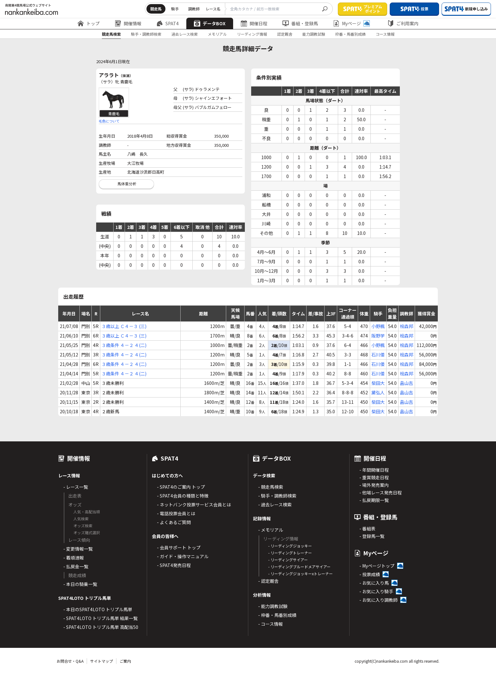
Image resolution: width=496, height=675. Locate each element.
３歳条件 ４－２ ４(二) (124, 345)
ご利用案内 (403, 23)
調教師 (194, 8)
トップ (89, 23)
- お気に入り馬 (374, 583)
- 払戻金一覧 (75, 566)
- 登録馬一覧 (371, 536)
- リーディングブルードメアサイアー (299, 566)
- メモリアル (270, 530)
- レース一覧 (75, 487)
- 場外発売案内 (374, 485)
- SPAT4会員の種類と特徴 (182, 496)
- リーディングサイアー (288, 559)
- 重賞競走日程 (374, 477)
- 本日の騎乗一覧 (80, 584)
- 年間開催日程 (374, 470)
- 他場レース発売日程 (380, 492)
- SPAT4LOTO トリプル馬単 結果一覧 (100, 618)
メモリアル (217, 34)
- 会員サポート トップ (179, 547)
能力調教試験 (313, 34)
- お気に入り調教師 (378, 600)
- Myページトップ (376, 566)
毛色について (109, 120)
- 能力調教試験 (273, 606)
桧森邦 (406, 326)
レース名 (213, 8)
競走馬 (156, 8)
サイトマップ (101, 661)
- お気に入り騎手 (376, 591)
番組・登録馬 (300, 23)
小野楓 (378, 326)
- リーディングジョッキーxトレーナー (300, 573)
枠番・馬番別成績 (350, 34)
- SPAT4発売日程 (174, 565)
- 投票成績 (369, 574)
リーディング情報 (252, 34)
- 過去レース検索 (275, 504)
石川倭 (378, 354)
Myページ (351, 23)
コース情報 (385, 34)
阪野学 (378, 335)
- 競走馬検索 (270, 487)
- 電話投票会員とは (176, 513)
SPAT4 (168, 23)
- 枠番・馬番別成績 (277, 615)
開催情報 (128, 23)
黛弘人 (378, 392)
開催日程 (254, 23)
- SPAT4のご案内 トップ (181, 487)
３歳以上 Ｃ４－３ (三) (124, 326)
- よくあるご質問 (174, 522)
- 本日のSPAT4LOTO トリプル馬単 (97, 609)
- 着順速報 (73, 557)
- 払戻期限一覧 (374, 500)
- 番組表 (367, 528)
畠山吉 (406, 383)
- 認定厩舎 (268, 581)
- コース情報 (270, 624)
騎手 (175, 8)
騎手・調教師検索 (146, 34)
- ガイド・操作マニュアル (182, 556)
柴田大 (378, 383)
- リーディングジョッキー (290, 545)
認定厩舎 (284, 34)
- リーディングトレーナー (290, 552)
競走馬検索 (111, 34)
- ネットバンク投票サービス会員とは (194, 504)
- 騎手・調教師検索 (277, 496)
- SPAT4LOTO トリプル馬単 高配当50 (100, 627)
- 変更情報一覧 (78, 549)
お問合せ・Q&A (70, 661)
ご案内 (125, 661)
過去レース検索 (184, 34)
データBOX (210, 23)
